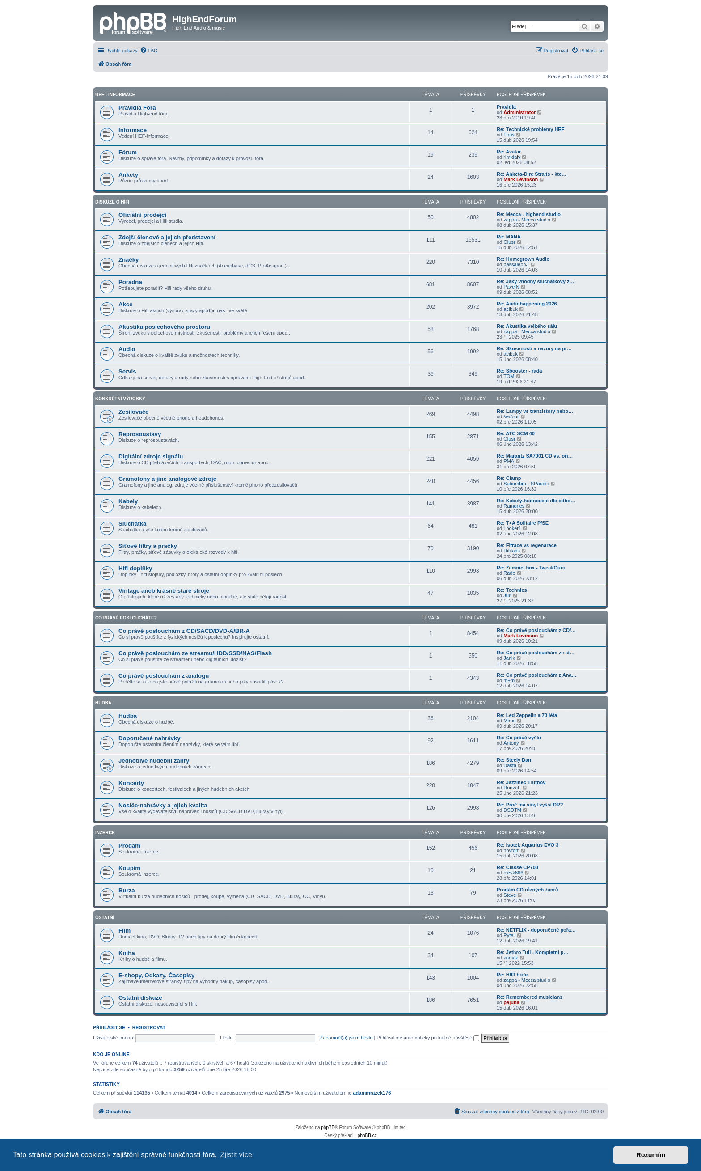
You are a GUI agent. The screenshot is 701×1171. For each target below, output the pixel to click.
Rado (509, 573)
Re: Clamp (509, 478)
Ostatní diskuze (140, 997)
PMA (508, 461)
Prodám (129, 845)
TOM (508, 376)
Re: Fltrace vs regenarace (527, 545)
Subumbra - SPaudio (526, 483)
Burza (126, 890)
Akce (125, 304)
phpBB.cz (367, 1135)
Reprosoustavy (139, 434)
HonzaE (512, 787)
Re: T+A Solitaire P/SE (523, 523)
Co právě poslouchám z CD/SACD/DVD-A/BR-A (184, 631)
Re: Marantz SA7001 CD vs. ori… (535, 455)
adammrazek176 (372, 1092)
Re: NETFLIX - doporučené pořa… (536, 930)
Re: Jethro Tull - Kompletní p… (533, 952)
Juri (507, 595)
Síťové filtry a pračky (147, 546)
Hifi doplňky (135, 568)
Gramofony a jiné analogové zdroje (167, 478)
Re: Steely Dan (514, 760)
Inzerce (105, 832)
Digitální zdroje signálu (150, 456)
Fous (508, 134)
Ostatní (104, 917)
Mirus (509, 720)
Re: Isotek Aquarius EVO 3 (527, 845)
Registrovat (148, 1027)
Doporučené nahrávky (149, 738)
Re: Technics (512, 590)
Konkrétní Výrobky (120, 398)
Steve (509, 895)
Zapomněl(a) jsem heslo (346, 1037)
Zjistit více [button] (236, 1154)
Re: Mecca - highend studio (529, 214)
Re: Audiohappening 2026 (527, 303)
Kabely (128, 501)
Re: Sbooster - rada (519, 370)
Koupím (129, 868)
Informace (132, 130)
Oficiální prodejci (142, 215)
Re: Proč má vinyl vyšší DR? (530, 804)
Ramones (513, 506)
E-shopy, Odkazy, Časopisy (156, 975)
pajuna (511, 1002)
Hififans (511, 550)
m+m (509, 680)
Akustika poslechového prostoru (164, 326)
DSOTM (512, 810)
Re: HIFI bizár (512, 974)
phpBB (327, 1127)
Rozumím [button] (650, 1154)
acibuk (510, 309)
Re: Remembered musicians (529, 997)
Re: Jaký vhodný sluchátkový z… (535, 281)
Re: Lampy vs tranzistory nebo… (535, 411)
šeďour (511, 416)
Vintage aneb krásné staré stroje (163, 590)
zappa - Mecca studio (526, 219)
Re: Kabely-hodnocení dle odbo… (536, 500)
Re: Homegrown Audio (523, 259)
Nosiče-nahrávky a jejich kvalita (162, 805)
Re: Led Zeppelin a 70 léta (527, 715)
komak (510, 957)
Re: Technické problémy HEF (530, 129)
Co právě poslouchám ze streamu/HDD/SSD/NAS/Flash (195, 653)
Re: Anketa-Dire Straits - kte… (531, 174)
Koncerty (131, 783)
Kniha (126, 953)
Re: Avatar (509, 151)
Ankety (128, 174)
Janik (509, 658)
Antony (511, 743)
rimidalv (511, 157)
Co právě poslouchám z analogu (163, 675)
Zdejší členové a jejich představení (166, 237)
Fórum (127, 152)
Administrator (519, 112)
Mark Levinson (520, 179)
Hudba (103, 702)
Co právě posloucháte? (126, 617)
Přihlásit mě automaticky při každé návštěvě (427, 1037)
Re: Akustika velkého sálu (527, 326)
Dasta (509, 765)
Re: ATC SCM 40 (516, 433)
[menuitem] (149, 50)
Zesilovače (133, 411)
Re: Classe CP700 (517, 867)
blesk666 (513, 872)
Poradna (130, 282)
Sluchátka (132, 523)
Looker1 (512, 528)
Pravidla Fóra (137, 107)
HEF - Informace (115, 94)
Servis (127, 371)
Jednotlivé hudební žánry (153, 760)
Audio (126, 349)
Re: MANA (509, 236)
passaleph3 (515, 264)
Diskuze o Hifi (112, 201)
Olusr (509, 242)
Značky (128, 259)
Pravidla (506, 107)
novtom (511, 850)
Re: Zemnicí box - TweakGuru (531, 567)
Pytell (509, 935)
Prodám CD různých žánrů (527, 889)
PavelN (511, 286)
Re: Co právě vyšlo (519, 737)
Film (124, 930)
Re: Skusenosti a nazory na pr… (534, 348)
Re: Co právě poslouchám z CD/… (536, 630)
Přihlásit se (109, 1027)
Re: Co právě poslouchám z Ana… (537, 675)
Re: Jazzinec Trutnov (521, 782)
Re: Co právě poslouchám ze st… (535, 652)
